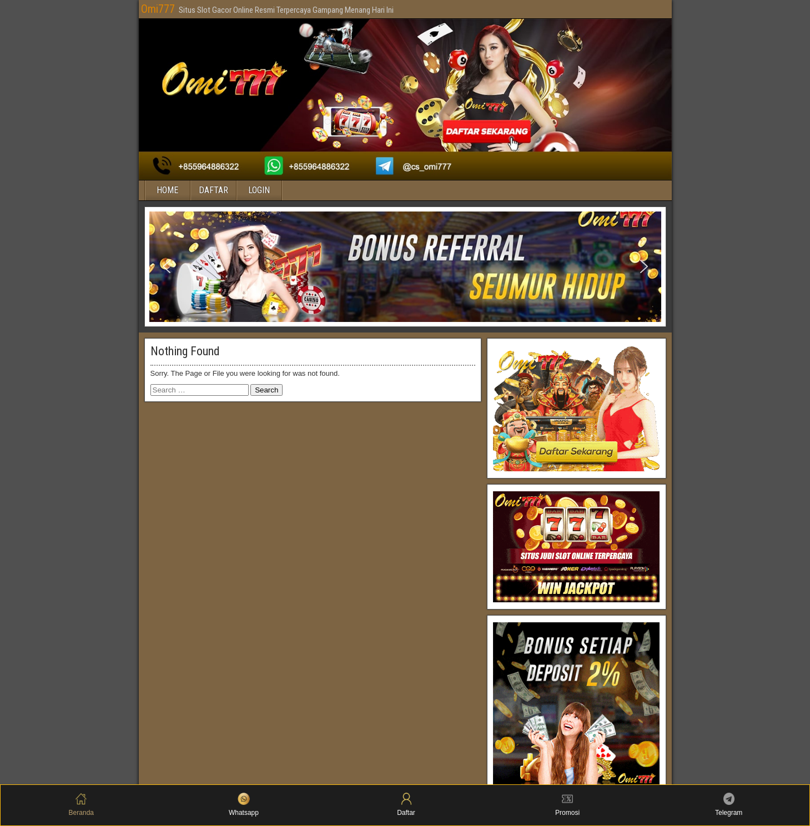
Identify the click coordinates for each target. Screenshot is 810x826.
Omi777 (158, 9)
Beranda (81, 805)
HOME (167, 190)
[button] (166, 266)
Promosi (567, 805)
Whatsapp (244, 805)
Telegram (728, 805)
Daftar (406, 805)
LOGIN (259, 190)
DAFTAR (213, 190)
